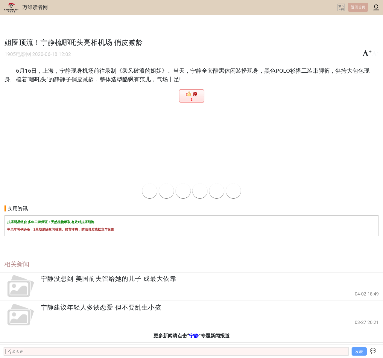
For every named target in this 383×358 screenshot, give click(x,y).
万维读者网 (35, 7)
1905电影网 (17, 54)
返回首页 (358, 7)
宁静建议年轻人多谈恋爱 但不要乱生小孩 (101, 307)
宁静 (194, 336)
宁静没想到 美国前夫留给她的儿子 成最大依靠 (108, 278)
